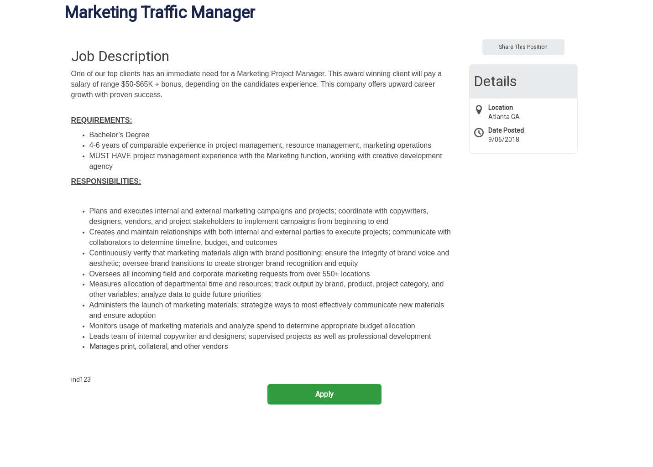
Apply (324, 394)
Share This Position (523, 47)
